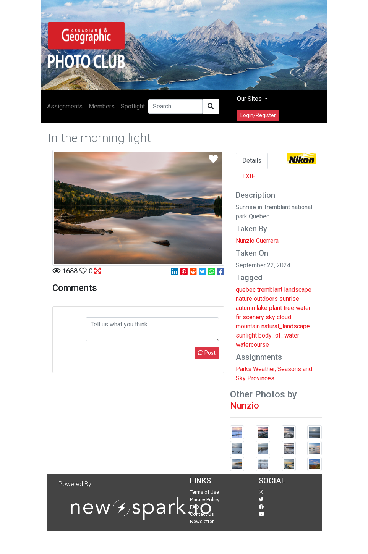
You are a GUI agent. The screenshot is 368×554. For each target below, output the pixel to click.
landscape (297, 289)
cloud (284, 317)
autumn (245, 308)
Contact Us (202, 514)
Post (207, 353)
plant (275, 308)
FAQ (194, 507)
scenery (253, 317)
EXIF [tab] (248, 176)
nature (244, 298)
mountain (248, 326)
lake (261, 308)
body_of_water (278, 335)
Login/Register (258, 115)
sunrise (289, 298)
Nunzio (244, 405)
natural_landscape (285, 326)
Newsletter (202, 521)
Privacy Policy (204, 499)
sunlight (246, 335)
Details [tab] (251, 160)
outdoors (266, 298)
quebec (246, 289)
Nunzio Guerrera (257, 240)
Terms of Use (204, 492)
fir (238, 317)
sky (270, 317)
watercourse (252, 344)
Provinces (260, 378)
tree (289, 308)
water (303, 308)
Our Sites (250, 98)
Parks (243, 369)
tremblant (269, 289)
